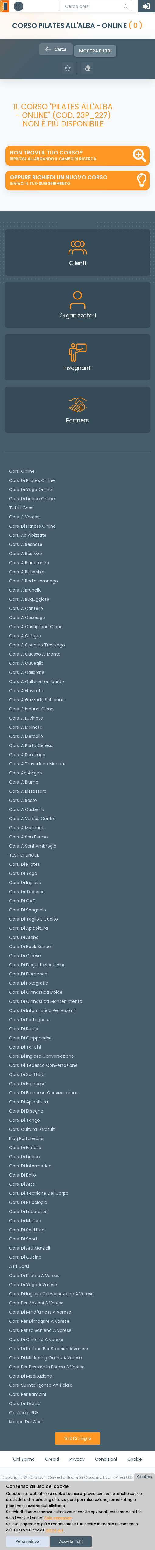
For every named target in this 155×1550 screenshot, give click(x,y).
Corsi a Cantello (26, 608)
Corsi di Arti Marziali (29, 1248)
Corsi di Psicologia (28, 1202)
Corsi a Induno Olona (31, 709)
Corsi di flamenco (28, 974)
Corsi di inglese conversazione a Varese (51, 1294)
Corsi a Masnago (26, 828)
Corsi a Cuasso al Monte (35, 654)
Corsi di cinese (25, 956)
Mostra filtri (95, 51)
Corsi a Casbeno (26, 809)
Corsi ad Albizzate (28, 535)
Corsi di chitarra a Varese (36, 1339)
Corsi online (22, 471)
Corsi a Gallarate (26, 672)
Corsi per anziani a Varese (36, 1303)
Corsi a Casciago (27, 617)
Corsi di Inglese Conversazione (41, 1056)
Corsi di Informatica (30, 1166)
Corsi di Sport (23, 1239)
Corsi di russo (23, 1029)
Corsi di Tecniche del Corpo (39, 1193)
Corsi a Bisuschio (26, 572)
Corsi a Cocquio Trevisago (37, 645)
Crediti (52, 1459)
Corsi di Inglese (25, 882)
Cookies (144, 1476)
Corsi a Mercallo (26, 736)
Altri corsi (19, 1266)
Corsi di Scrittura (26, 1230)
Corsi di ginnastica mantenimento (45, 1001)
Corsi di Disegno (26, 1111)
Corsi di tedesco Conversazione (43, 1065)
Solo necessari (58, 1517)
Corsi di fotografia (28, 983)
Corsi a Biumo (23, 782)
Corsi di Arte (22, 1184)
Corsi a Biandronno (29, 563)
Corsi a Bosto (23, 800)
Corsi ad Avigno (25, 773)
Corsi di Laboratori (28, 1212)
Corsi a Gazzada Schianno (37, 700)
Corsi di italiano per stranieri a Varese (48, 1349)
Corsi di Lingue (24, 1157)
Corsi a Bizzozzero (28, 791)
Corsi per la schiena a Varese (40, 1330)
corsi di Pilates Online (32, 480)
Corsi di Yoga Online (30, 490)
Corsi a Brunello (25, 590)
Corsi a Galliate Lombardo (36, 681)
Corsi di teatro (25, 1403)
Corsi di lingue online (32, 499)
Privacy (77, 1459)
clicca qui (54, 1530)
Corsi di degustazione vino (37, 965)
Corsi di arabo (24, 937)
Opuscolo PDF (23, 1413)
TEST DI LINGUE (24, 855)
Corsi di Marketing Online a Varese (45, 1358)
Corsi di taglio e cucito (33, 919)
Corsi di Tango (24, 1120)
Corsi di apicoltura (28, 928)
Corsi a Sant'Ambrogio (32, 846)
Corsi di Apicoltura (28, 1102)
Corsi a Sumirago (27, 755)
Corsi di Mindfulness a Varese (40, 1312)
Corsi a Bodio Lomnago (33, 581)
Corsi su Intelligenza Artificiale (40, 1385)
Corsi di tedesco (27, 892)
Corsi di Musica (25, 1221)
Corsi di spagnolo (27, 910)
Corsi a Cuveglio (26, 663)
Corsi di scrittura (26, 1074)
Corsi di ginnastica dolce (35, 992)
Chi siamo (24, 1459)
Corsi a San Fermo (28, 837)
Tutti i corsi (21, 508)
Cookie (134, 1459)
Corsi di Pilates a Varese (34, 1275)
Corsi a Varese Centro (32, 819)
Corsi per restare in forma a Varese (47, 1367)
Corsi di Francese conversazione (44, 1093)
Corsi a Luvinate (26, 718)
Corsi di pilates (24, 864)
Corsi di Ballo (22, 1175)
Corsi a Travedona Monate (37, 764)
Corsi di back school (30, 946)
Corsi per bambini (27, 1394)
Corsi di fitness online (32, 526)
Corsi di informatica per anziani (42, 1010)
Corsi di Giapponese (30, 1038)
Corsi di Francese (27, 1084)
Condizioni (106, 1459)
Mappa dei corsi (26, 1422)
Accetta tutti (71, 1541)
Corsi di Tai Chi (25, 1047)
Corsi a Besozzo (25, 553)
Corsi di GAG (22, 901)
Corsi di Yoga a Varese (33, 1285)
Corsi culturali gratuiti (32, 1129)
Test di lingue (77, 1438)
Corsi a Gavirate (26, 691)
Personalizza (27, 1541)
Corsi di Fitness (25, 1148)
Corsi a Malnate (25, 727)
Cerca (55, 49)
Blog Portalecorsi (26, 1138)
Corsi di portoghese (30, 1020)
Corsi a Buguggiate (29, 599)
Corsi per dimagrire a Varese (39, 1321)
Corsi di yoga (23, 873)
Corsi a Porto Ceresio (31, 745)
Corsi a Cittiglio (25, 636)
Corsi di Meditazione (30, 1376)
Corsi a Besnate (25, 544)
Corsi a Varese (24, 517)
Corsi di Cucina (25, 1257)
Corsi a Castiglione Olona (36, 627)
